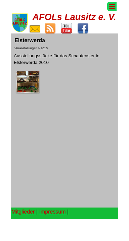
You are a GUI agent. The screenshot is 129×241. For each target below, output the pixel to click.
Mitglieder (23, 212)
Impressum (53, 212)
